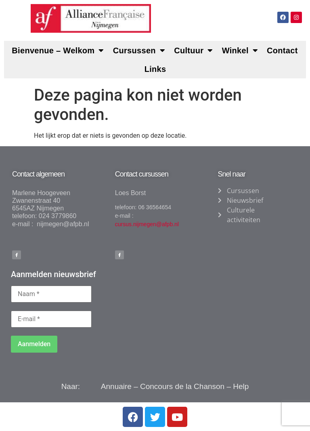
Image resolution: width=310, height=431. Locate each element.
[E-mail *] (51, 319)
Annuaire (116, 386)
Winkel (240, 50)
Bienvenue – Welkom (58, 50)
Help (241, 386)
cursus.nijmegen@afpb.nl (147, 224)
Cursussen (139, 50)
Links (155, 69)
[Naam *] (51, 294)
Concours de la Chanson (182, 386)
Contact (282, 50)
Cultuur (193, 50)
